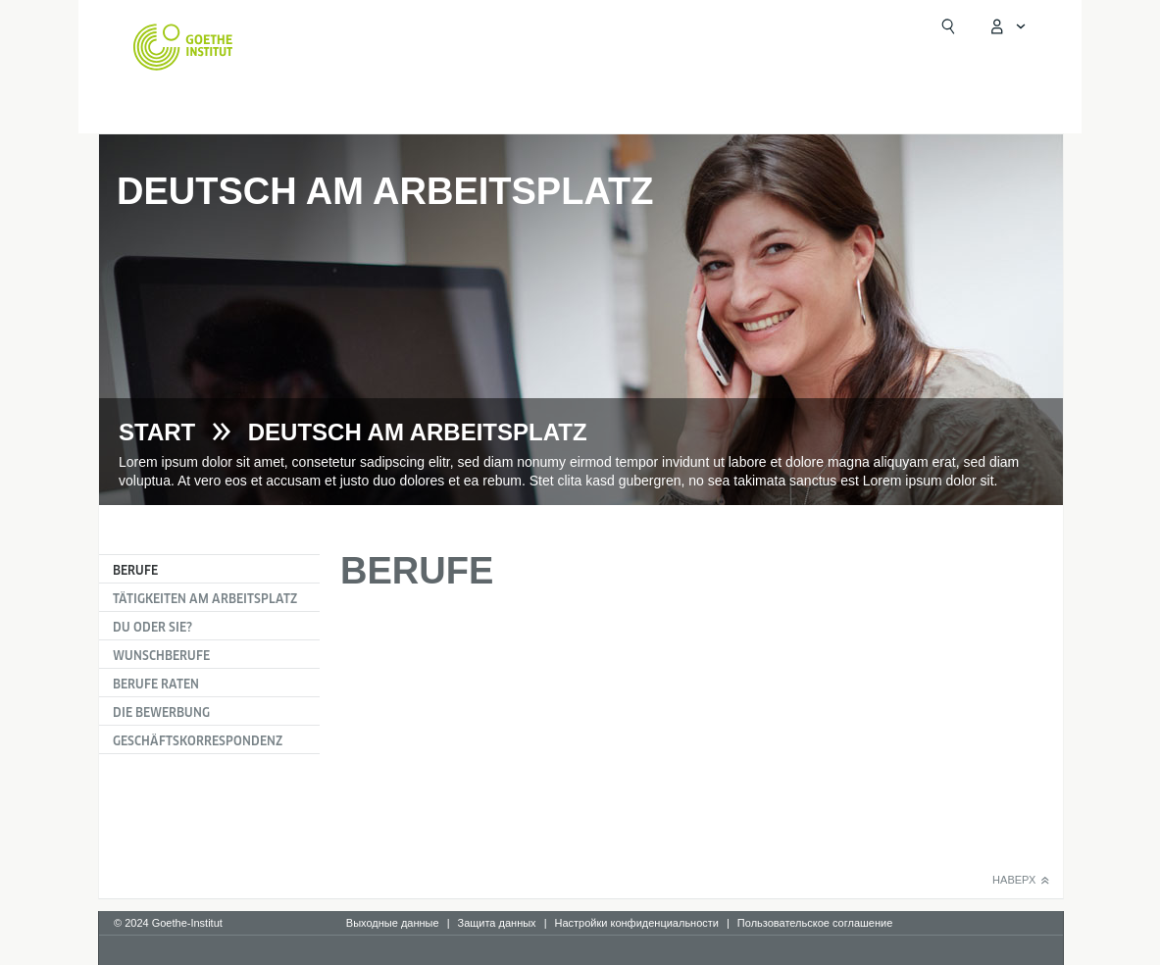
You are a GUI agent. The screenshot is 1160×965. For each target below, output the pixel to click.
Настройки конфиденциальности (636, 923)
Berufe (135, 570)
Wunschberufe (161, 655)
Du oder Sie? (152, 627)
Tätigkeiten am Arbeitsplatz (205, 598)
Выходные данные (392, 923)
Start (157, 432)
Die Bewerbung (161, 712)
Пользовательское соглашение (814, 923)
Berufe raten (156, 684)
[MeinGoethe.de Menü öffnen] (1007, 26)
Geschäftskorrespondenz (197, 741)
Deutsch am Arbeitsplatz (417, 432)
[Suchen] (948, 26)
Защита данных (496, 923)
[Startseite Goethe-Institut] (182, 47)
